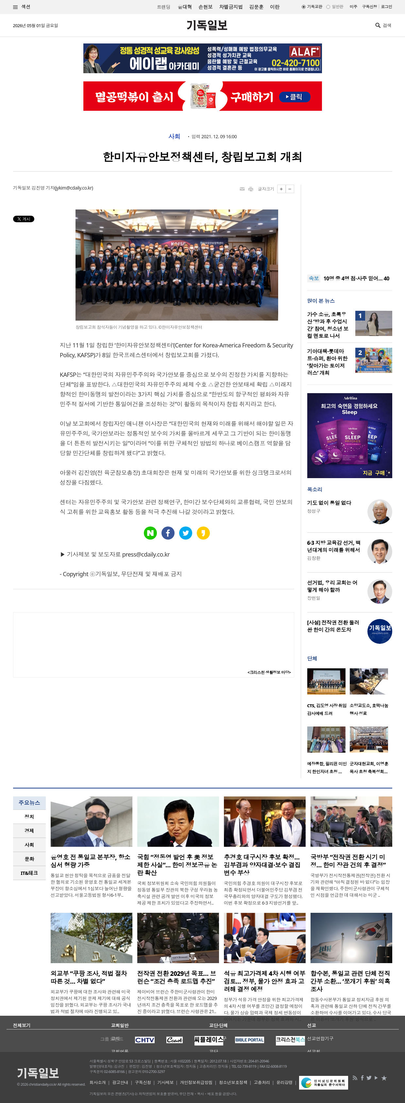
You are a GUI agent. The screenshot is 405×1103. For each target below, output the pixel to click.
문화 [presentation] (29, 859)
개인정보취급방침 (196, 1082)
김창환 (313, 558)
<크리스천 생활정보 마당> (269, 672)
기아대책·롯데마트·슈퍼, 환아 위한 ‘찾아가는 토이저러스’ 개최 (327, 362)
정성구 (313, 511)
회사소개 (98, 1082)
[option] (328, 694)
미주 (353, 6)
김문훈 (256, 7)
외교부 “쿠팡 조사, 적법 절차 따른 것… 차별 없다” (89, 977)
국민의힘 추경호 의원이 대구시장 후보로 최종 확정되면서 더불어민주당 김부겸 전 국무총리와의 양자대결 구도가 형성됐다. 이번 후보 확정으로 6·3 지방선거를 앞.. (263, 893)
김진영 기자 (42, 188)
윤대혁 (185, 7)
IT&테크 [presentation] (29, 873)
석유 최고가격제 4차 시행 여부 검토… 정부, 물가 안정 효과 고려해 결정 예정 (264, 981)
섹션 (22, 7)
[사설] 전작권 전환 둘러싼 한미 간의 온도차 (333, 626)
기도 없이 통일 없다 (329, 503)
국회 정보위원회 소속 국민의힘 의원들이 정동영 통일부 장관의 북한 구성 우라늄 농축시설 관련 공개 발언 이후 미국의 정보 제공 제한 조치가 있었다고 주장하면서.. (177, 893)
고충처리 (262, 1082)
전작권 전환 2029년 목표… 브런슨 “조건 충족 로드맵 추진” (176, 977)
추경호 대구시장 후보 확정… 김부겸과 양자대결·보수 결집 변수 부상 (262, 865)
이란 (274, 7)
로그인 (386, 6)
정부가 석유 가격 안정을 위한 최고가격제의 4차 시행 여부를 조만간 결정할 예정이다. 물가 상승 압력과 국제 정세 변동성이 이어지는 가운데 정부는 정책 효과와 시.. (264, 1009)
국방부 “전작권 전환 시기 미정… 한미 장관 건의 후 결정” (348, 861)
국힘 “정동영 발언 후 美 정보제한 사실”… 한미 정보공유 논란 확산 (177, 865)
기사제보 (165, 1082)
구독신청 (369, 6)
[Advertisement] (350, 225)
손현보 (205, 7)
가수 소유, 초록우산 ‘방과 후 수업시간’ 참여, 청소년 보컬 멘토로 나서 (327, 325)
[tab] (29, 817)
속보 (314, 278)
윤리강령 (284, 1082)
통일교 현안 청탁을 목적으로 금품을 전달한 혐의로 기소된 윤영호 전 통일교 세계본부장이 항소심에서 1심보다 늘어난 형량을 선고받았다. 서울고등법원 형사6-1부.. (91, 885)
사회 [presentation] (29, 845)
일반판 (337, 6)
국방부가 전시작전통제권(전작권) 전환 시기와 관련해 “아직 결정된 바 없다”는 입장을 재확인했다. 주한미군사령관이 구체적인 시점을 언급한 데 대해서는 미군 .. (351, 885)
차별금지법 (231, 7)
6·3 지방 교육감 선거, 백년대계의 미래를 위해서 (334, 546)
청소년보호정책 (233, 1082)
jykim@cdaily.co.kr (74, 188)
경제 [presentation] (29, 830)
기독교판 (314, 6)
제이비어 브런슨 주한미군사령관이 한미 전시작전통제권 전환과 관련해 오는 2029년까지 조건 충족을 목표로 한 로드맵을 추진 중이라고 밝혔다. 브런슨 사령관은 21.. (177, 1001)
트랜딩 (163, 7)
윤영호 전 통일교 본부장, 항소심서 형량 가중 (90, 861)
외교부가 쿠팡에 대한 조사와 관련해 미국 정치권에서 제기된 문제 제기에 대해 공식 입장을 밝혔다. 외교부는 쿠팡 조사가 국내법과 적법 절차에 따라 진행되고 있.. (91, 1001)
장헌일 (313, 598)
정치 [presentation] (29, 816)
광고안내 (120, 1082)
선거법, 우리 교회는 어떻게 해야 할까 (332, 586)
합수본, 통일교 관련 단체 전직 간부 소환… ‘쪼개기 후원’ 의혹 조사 (350, 981)
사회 (174, 136)
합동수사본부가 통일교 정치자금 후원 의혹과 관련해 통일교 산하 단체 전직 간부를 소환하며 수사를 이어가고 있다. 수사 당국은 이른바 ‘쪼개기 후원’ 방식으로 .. (351, 1009)
